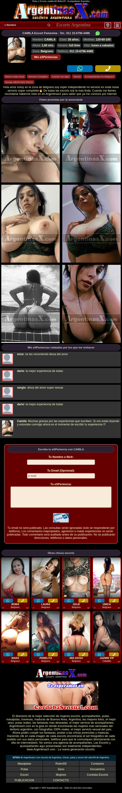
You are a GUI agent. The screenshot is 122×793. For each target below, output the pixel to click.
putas (105, 719)
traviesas (27, 723)
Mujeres (61, 778)
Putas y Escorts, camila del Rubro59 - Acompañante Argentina (61, 1)
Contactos (97, 767)
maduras (39, 723)
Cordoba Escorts (97, 778)
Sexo (61, 773)
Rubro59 (60, 767)
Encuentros (97, 773)
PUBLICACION (24, 784)
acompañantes (91, 719)
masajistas (13, 723)
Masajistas (24, 767)
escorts (75, 719)
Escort (24, 778)
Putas (24, 773)
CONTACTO (61, 784)
